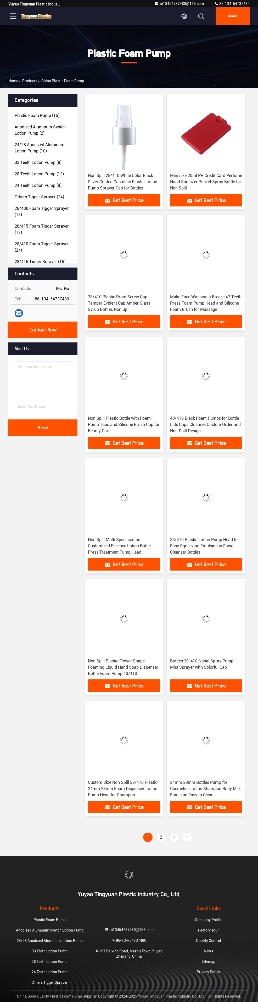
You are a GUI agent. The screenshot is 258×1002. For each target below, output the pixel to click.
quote (232, 16)
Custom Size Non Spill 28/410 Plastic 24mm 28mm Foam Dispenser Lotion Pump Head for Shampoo (122, 788)
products (29, 81)
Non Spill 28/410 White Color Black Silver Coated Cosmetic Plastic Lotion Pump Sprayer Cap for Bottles (122, 182)
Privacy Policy (208, 972)
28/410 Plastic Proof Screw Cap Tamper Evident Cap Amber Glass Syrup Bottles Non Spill (119, 303)
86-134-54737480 (232, 4)
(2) (40, 130)
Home (13, 81)
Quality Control (208, 941)
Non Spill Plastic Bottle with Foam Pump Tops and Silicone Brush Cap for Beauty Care (124, 424)
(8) (38, 162)
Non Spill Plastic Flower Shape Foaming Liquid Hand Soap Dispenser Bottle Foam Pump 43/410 (123, 667)
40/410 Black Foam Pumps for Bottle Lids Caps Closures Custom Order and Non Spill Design (205, 424)
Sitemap (208, 961)
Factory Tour (208, 930)
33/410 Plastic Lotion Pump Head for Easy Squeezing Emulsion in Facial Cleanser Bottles (204, 546)
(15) (37, 115)
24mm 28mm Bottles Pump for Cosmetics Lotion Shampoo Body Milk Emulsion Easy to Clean (205, 788)
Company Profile (208, 920)
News (208, 951)
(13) (39, 173)
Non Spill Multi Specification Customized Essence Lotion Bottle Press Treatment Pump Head (119, 546)
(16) (40, 261)
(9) (38, 185)
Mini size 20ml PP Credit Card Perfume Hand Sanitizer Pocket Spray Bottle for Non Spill (206, 182)
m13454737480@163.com (179, 4)
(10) (39, 147)
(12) (42, 229)
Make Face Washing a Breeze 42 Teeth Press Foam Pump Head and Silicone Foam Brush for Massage (206, 303)
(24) (39, 196)
